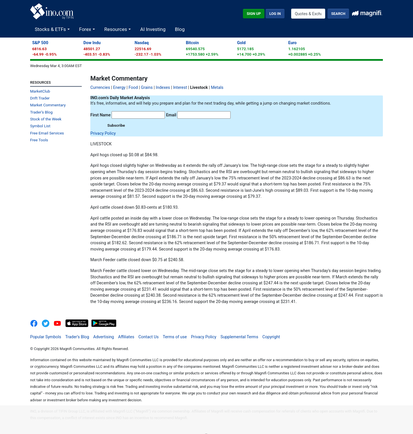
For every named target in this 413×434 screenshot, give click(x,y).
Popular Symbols (45, 337)
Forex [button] (85, 29)
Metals (217, 87)
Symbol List (40, 126)
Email (171, 115)
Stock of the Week (45, 119)
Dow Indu (92, 42)
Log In (275, 13)
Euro (292, 42)
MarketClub (40, 91)
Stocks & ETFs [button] (51, 29)
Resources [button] (116, 29)
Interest (180, 87)
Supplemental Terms (239, 337)
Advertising (103, 337)
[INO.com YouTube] (59, 323)
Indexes (163, 87)
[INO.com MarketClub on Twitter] (48, 323)
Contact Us (148, 337)
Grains (147, 87)
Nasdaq (142, 42)
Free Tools (39, 140)
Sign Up (254, 13)
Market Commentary (48, 105)
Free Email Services (47, 133)
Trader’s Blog (41, 112)
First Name (100, 115)
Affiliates (126, 337)
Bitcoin (192, 42)
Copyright (271, 337)
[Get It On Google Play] (103, 323)
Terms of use (175, 337)
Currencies (100, 87)
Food (133, 87)
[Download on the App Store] (77, 323)
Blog (180, 29)
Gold (241, 42)
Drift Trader (40, 98)
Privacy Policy (103, 133)
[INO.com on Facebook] (35, 323)
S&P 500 (40, 42)
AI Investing (153, 29)
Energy (119, 87)
